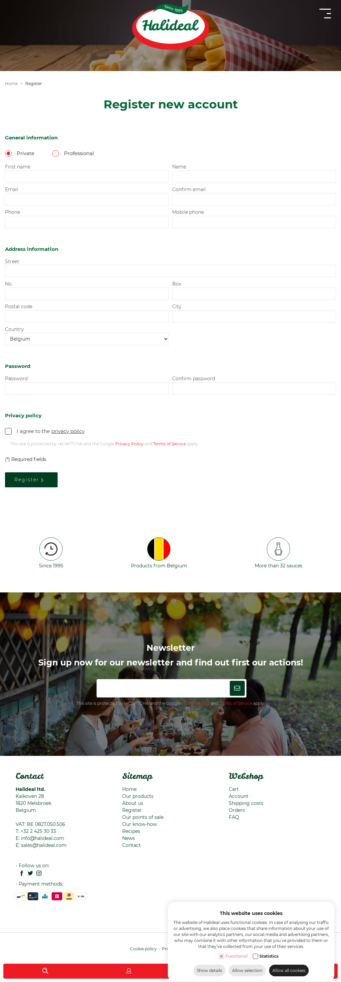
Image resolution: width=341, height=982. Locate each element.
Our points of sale (143, 817)
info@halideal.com (42, 838)
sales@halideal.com (44, 845)
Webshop (246, 776)
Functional (236, 954)
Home (129, 789)
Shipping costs (246, 803)
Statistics (268, 954)
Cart (234, 789)
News (128, 838)
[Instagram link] (37, 873)
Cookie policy (143, 948)
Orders (237, 810)
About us (132, 803)
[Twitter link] (28, 873)
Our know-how (139, 824)
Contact (30, 776)
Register (132, 810)
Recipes (131, 831)
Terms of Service (235, 703)
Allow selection (247, 968)
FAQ (234, 817)
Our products (138, 796)
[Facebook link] (20, 873)
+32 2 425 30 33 (38, 831)
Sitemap (137, 776)
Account (238, 796)
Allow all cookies (288, 968)
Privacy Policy (195, 703)
